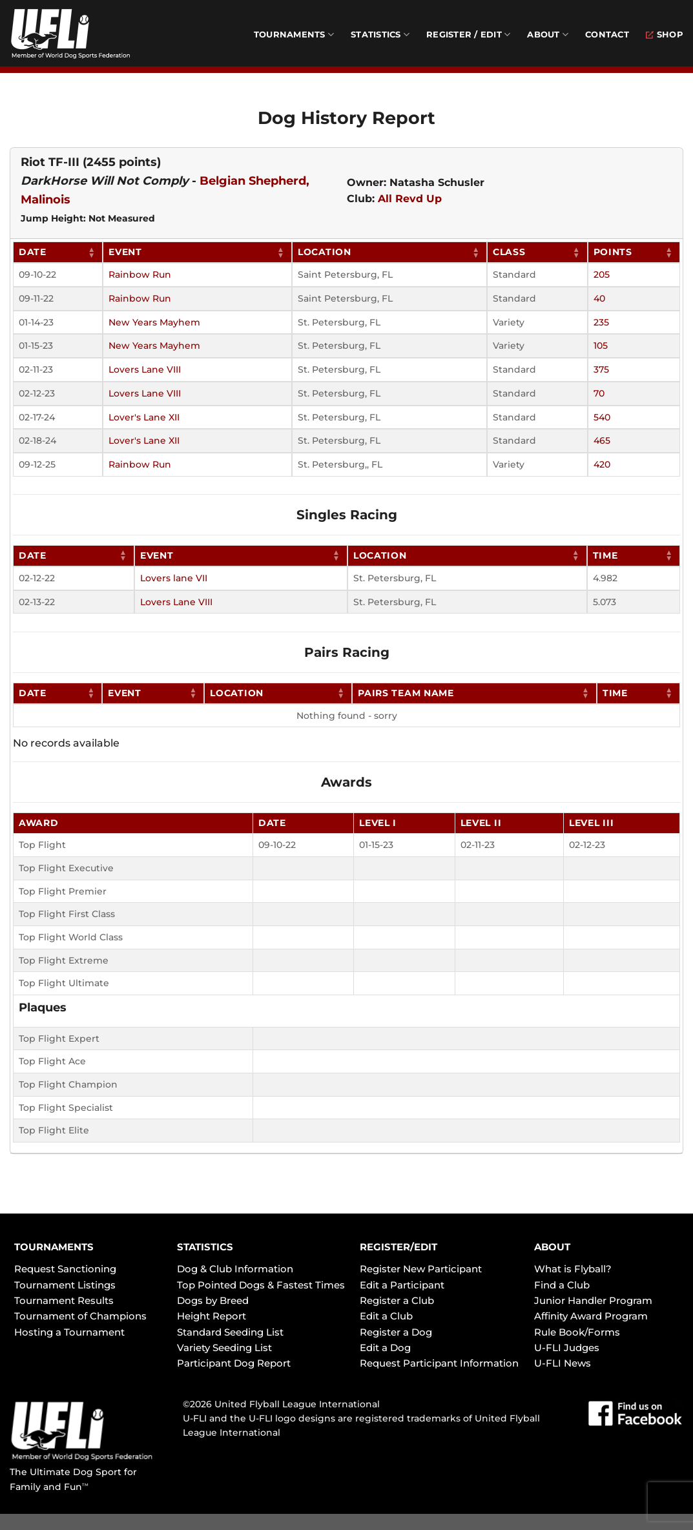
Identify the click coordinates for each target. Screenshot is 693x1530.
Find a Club (562, 1285)
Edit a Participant (402, 1285)
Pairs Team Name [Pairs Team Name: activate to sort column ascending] (406, 693)
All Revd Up (410, 198)
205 (602, 274)
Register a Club (397, 1300)
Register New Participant (421, 1269)
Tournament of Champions (80, 1316)
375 (601, 369)
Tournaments (294, 34)
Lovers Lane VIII (145, 369)
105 (601, 345)
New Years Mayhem (154, 322)
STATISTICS (205, 1247)
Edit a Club (386, 1316)
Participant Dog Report (234, 1363)
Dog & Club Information (235, 1269)
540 (602, 417)
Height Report (211, 1316)
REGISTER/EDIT (398, 1247)
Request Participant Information (439, 1363)
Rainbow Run (140, 274)
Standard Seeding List (230, 1332)
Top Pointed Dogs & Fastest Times (261, 1285)
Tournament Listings (65, 1285)
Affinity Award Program (591, 1316)
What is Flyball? (573, 1269)
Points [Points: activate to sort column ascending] (613, 252)
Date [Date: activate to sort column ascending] (33, 252)
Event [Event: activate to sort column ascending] (125, 252)
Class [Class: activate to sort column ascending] (509, 252)
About (547, 34)
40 (599, 298)
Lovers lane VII (173, 578)
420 (602, 464)
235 (601, 322)
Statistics (380, 34)
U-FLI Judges (566, 1347)
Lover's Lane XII (144, 417)
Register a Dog (396, 1332)
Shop (664, 34)
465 (602, 440)
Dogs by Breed (213, 1300)
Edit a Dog (385, 1347)
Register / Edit (468, 34)
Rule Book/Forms (577, 1332)
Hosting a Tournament (69, 1332)
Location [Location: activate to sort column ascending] (324, 252)
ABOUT (552, 1247)
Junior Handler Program (593, 1300)
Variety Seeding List (224, 1347)
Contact (607, 34)
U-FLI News (562, 1363)
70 (599, 393)
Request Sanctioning (65, 1269)
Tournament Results (64, 1300)
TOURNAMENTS (54, 1247)
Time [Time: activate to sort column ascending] (605, 555)
